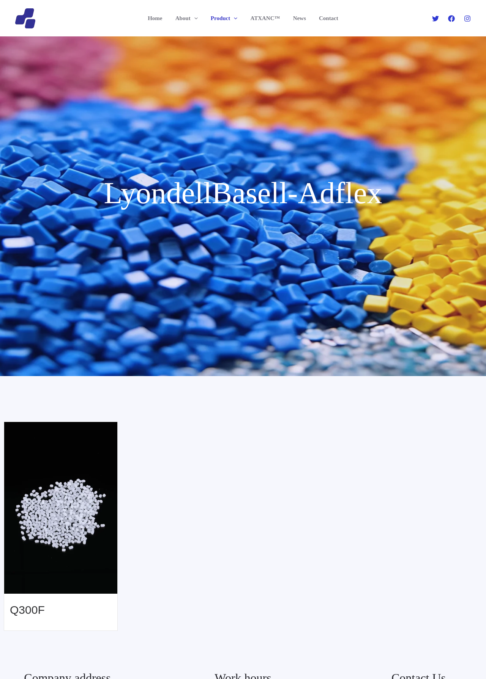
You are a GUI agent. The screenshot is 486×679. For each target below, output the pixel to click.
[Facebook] (451, 18)
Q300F (27, 610)
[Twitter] (435, 18)
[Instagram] (467, 18)
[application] (196, 18)
